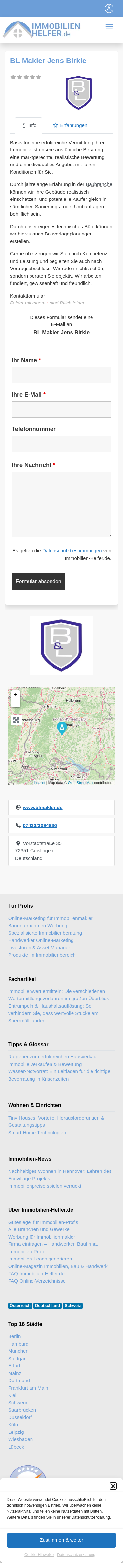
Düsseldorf (20, 1417)
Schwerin (18, 1402)
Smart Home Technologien (37, 1132)
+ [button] (16, 695)
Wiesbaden (20, 1439)
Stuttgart (17, 1358)
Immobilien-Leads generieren (40, 1258)
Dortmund (19, 1380)
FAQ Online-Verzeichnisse (37, 1281)
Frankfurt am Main (28, 1388)
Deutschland (47, 1305)
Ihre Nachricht (33, 465)
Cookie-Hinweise (39, 1555)
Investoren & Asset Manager (39, 947)
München (18, 1351)
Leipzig (16, 1432)
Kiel (12, 1395)
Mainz (14, 1373)
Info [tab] (28, 125)
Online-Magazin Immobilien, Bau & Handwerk (58, 1266)
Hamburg (18, 1343)
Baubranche (99, 184)
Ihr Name (26, 360)
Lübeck (16, 1447)
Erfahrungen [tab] (69, 125)
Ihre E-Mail (29, 394)
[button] (113, 1486)
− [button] (16, 703)
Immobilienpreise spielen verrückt (44, 1186)
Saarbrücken (22, 1410)
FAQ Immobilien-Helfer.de (36, 1273)
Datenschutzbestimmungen (72, 550)
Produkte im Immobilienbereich (42, 955)
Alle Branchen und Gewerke (39, 1229)
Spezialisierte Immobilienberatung (45, 933)
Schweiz (73, 1305)
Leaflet (39, 783)
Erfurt (14, 1365)
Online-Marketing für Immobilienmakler (50, 918)
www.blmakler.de (42, 807)
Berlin (14, 1336)
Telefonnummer (34, 429)
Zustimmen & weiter (61, 1540)
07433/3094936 (40, 825)
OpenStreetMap (80, 783)
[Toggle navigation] (109, 8)
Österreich (20, 1305)
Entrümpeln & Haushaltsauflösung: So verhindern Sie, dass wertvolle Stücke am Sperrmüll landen (53, 1013)
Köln (13, 1424)
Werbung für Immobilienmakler (41, 1237)
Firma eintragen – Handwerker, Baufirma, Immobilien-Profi (53, 1247)
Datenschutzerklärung (76, 1555)
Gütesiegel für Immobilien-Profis (43, 1222)
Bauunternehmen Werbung (37, 925)
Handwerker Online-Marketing (40, 940)
